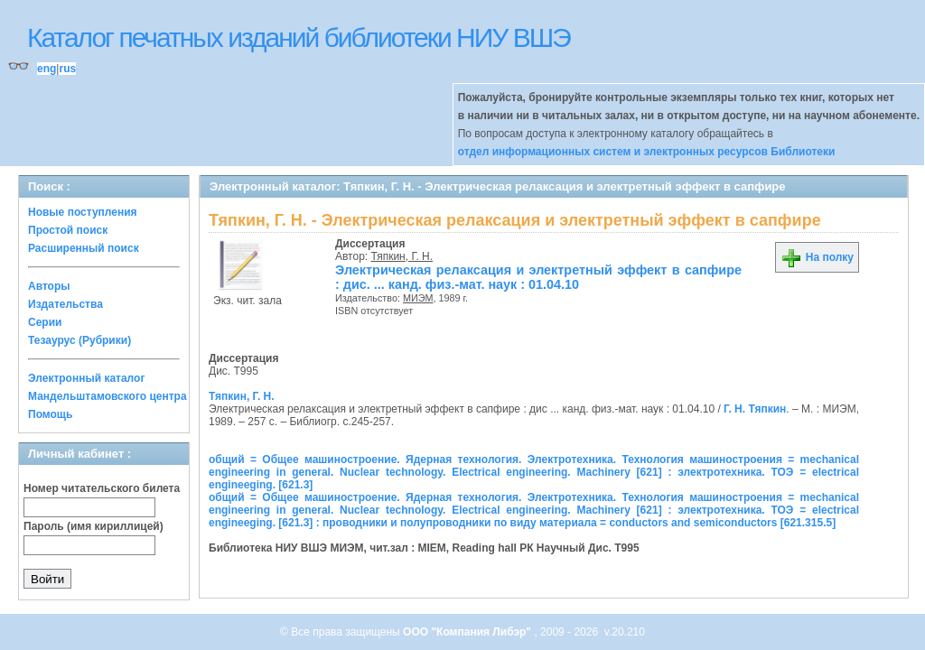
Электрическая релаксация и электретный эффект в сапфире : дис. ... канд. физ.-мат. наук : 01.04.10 (538, 277)
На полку (817, 257)
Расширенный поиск (83, 248)
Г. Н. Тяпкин (755, 409)
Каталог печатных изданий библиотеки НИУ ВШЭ (298, 37)
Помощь (50, 414)
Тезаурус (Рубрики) (79, 340)
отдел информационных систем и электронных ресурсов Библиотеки (647, 151)
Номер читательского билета (101, 488)
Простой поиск (67, 230)
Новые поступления (82, 212)
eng (46, 68)
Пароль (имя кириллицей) (93, 526)
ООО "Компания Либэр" (468, 632)
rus (67, 68)
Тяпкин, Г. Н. (402, 256)
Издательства (65, 304)
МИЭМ (418, 297)
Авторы (49, 286)
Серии (44, 322)
